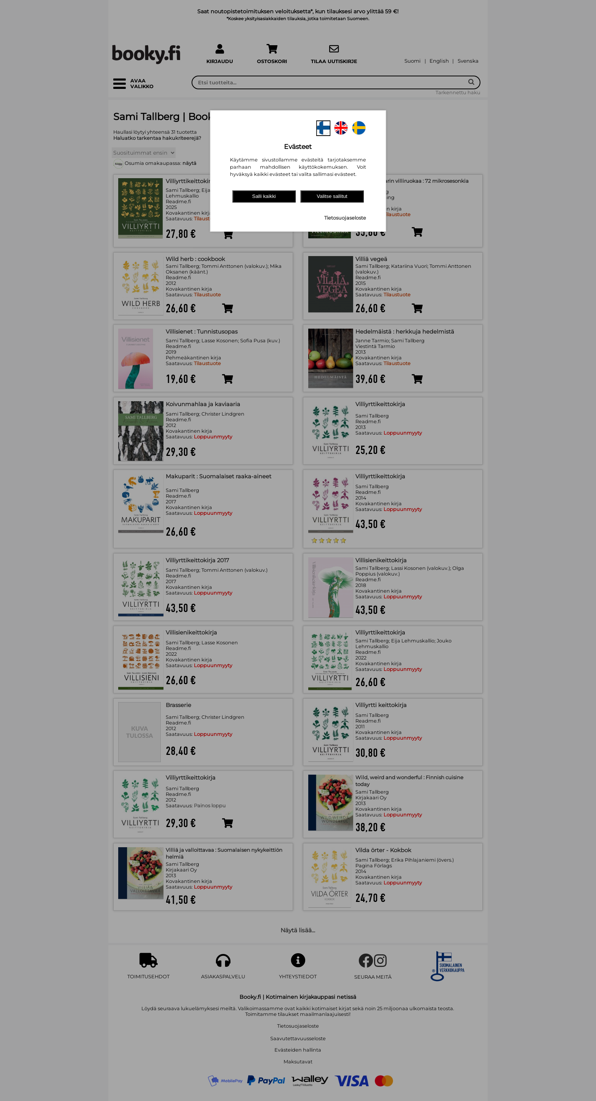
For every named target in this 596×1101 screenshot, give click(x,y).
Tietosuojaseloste (345, 218)
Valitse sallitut (332, 196)
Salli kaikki (264, 196)
